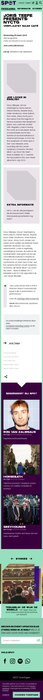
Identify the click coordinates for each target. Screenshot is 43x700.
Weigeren (5, 695)
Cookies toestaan (26, 694)
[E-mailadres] (21, 640)
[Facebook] (5, 661)
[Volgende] (31, 559)
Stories (37, 8)
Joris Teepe (14, 343)
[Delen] (5, 376)
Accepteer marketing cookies (18, 326)
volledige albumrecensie (28, 298)
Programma (8, 8)
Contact (22, 3)
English (28, 3)
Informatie (24, 8)
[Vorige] (11, 559)
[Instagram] (12, 661)
